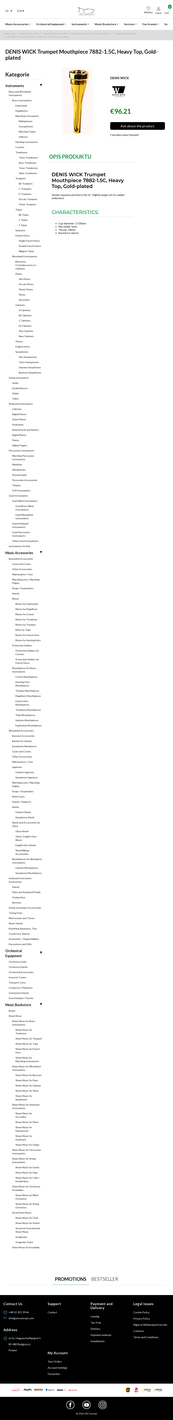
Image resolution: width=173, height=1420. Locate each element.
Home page (9, 33)
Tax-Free (96, 1322)
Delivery (95, 1328)
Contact (52, 1312)
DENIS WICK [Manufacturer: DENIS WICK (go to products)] (119, 78)
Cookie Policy (141, 1312)
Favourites (54, 1373)
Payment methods (101, 1334)
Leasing (95, 1316)
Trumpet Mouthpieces (125, 33)
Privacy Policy (141, 1318)
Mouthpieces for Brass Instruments (90, 33)
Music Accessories (29, 33)
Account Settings (57, 1367)
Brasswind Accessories (55, 33)
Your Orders (55, 1361)
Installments (98, 1341)
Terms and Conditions (145, 1337)
